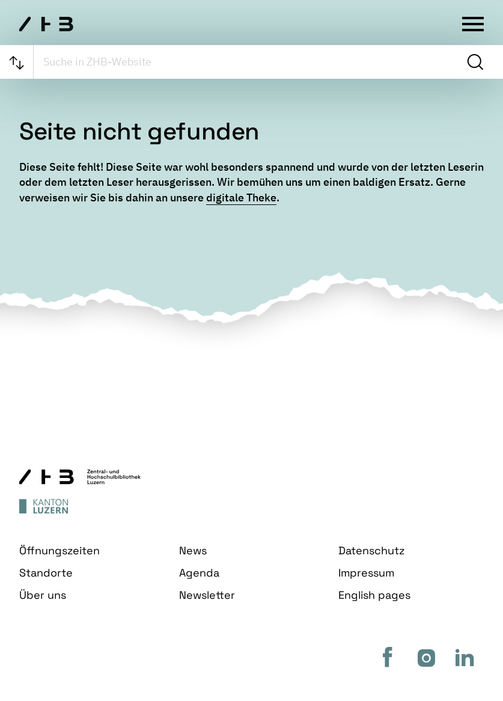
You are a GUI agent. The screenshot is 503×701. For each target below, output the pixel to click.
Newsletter (207, 595)
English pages (374, 595)
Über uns (42, 595)
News (193, 550)
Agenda (199, 573)
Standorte (46, 573)
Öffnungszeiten (59, 550)
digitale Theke (241, 197)
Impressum (366, 573)
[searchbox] (248, 62)
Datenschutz (371, 550)
